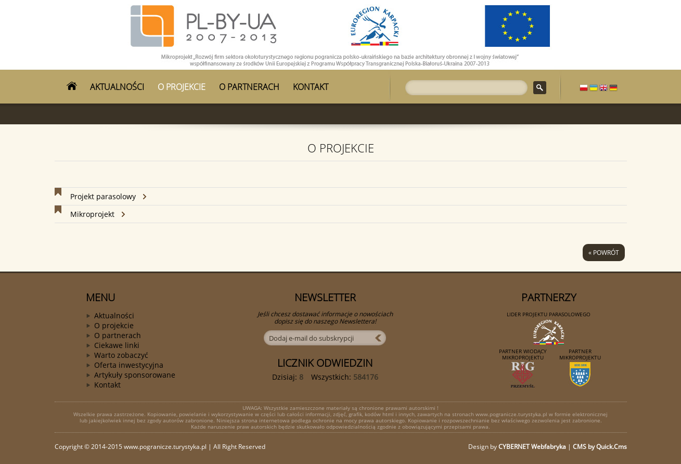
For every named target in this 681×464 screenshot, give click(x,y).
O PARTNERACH (249, 87)
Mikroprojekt (92, 214)
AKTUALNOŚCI (117, 87)
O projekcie (114, 325)
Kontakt (107, 385)
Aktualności (114, 315)
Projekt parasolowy (103, 196)
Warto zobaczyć (121, 355)
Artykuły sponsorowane (134, 375)
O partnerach (117, 335)
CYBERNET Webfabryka (532, 446)
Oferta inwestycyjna (128, 365)
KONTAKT (310, 87)
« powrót (603, 252)
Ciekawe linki (116, 345)
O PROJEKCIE (181, 87)
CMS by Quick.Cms (600, 446)
